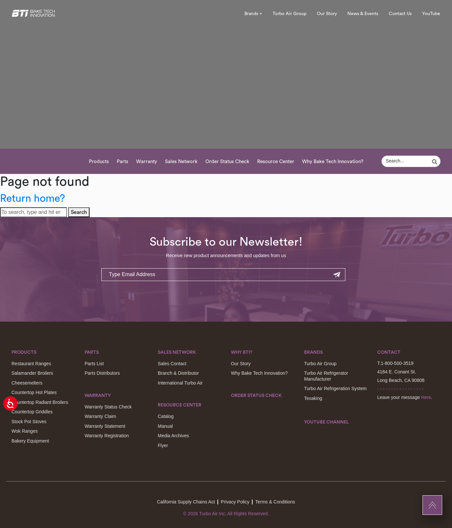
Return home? (32, 198)
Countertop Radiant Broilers (39, 402)
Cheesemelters (26, 383)
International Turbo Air (180, 383)
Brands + (253, 13)
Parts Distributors (102, 373)
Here (426, 397)
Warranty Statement (105, 426)
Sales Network (181, 161)
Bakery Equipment (30, 440)
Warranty (146, 161)
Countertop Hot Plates (34, 392)
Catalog (166, 416)
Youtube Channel (326, 422)
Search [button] (79, 212)
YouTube (431, 13)
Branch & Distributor (178, 373)
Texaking (313, 398)
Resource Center (275, 161)
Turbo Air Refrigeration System (335, 388)
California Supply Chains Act (186, 501)
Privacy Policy (235, 501)
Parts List (94, 363)
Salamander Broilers (32, 373)
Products (99, 161)
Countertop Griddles (31, 411)
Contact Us (400, 13)
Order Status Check (227, 161)
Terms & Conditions (275, 501)
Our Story (327, 13)
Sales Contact (172, 363)
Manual (165, 426)
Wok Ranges (24, 431)
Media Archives (173, 435)
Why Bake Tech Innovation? (332, 161)
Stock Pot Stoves (29, 421)
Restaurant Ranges (31, 363)
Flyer (163, 445)
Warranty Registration (107, 435)
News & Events (362, 13)
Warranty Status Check (108, 406)
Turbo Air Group (289, 13)
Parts (122, 161)
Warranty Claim (100, 416)
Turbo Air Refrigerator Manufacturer (326, 376)
